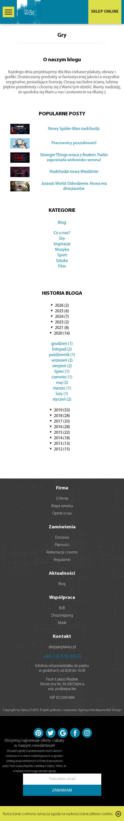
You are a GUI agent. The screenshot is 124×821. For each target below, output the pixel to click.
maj (62, 383)
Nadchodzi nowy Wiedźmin (74, 172)
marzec (62, 388)
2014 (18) (62, 438)
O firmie (62, 499)
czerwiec (62, 377)
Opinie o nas (62, 514)
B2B (62, 608)
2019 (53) (62, 410)
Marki (62, 623)
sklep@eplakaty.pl (62, 647)
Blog (62, 223)
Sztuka (62, 261)
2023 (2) (62, 322)
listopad (62, 349)
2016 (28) (62, 427)
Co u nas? (62, 233)
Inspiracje (62, 244)
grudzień (62, 344)
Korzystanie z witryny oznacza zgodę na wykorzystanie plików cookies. (58, 814)
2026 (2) (62, 306)
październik (62, 355)
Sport (62, 255)
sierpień (62, 366)
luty (62, 394)
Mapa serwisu (62, 506)
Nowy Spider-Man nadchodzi (74, 129)
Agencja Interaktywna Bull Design (99, 710)
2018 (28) (62, 416)
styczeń (62, 399)
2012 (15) (62, 449)
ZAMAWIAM (62, 791)
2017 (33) (62, 421)
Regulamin (62, 560)
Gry (62, 238)
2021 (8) (62, 328)
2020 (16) (62, 333)
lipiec (62, 372)
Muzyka (62, 250)
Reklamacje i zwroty (62, 553)
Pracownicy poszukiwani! (74, 143)
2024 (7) (62, 317)
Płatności (62, 545)
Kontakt (62, 636)
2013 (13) (62, 444)
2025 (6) (62, 311)
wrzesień (62, 360)
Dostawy (62, 538)
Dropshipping (62, 616)
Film (62, 266)
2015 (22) (62, 433)
